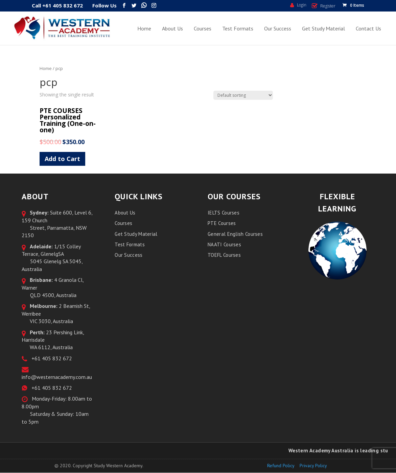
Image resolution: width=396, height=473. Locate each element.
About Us (172, 28)
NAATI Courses (224, 244)
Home (144, 28)
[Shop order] (243, 95)
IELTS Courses (223, 212)
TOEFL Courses (224, 255)
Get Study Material (323, 28)
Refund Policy (281, 466)
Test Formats (237, 28)
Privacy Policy (313, 466)
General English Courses (235, 234)
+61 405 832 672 (50, 358)
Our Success (277, 28)
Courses (202, 28)
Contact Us (368, 28)
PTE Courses (222, 223)
